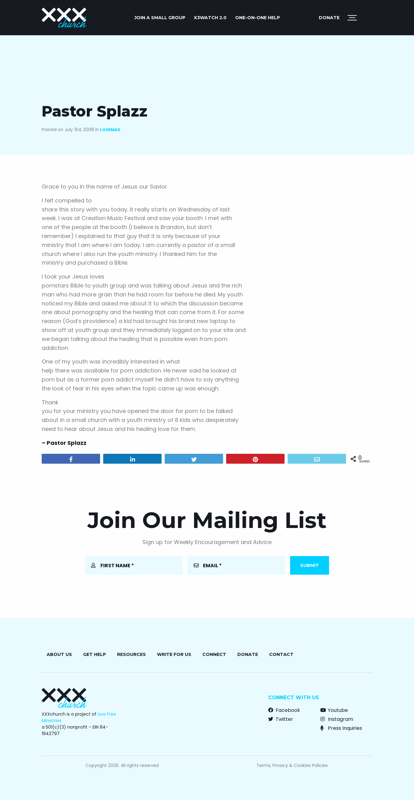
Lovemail (110, 130)
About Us (59, 654)
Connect (214, 654)
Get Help (94, 654)
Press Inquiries (341, 728)
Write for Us (174, 654)
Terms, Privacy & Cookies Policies (292, 765)
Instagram (336, 719)
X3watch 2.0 (210, 17)
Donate (329, 17)
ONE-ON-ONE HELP (257, 17)
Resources (131, 654)
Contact (281, 654)
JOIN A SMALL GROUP (159, 17)
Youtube (334, 710)
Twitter (280, 719)
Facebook (284, 710)
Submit (309, 565)
